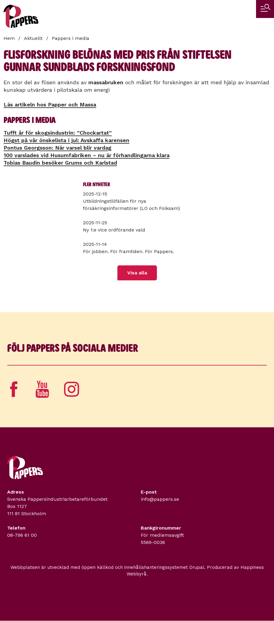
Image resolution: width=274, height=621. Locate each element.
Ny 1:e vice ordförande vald (114, 230)
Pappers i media (70, 38)
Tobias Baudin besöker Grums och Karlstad (60, 163)
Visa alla (137, 273)
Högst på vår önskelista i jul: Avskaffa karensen (66, 140)
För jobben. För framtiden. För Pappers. (128, 251)
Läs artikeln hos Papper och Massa (50, 104)
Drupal (196, 567)
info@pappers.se (160, 499)
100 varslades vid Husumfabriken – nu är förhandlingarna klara (86, 155)
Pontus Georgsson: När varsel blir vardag (57, 148)
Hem (9, 38)
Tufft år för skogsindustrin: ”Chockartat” (58, 133)
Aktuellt (33, 38)
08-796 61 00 (22, 535)
